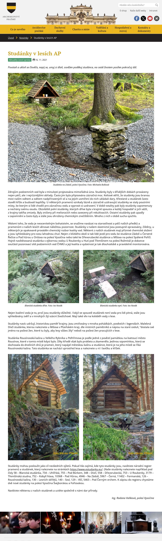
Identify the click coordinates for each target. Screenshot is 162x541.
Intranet (153, 10)
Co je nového (17, 29)
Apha (11, 11)
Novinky (23, 37)
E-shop (123, 10)
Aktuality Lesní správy (19, 59)
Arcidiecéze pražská (39, 29)
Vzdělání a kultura (102, 29)
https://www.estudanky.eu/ (86, 469)
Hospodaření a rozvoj (123, 29)
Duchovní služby (59, 29)
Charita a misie (81, 29)
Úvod (11, 37)
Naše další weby (138, 10)
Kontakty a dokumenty (144, 29)
